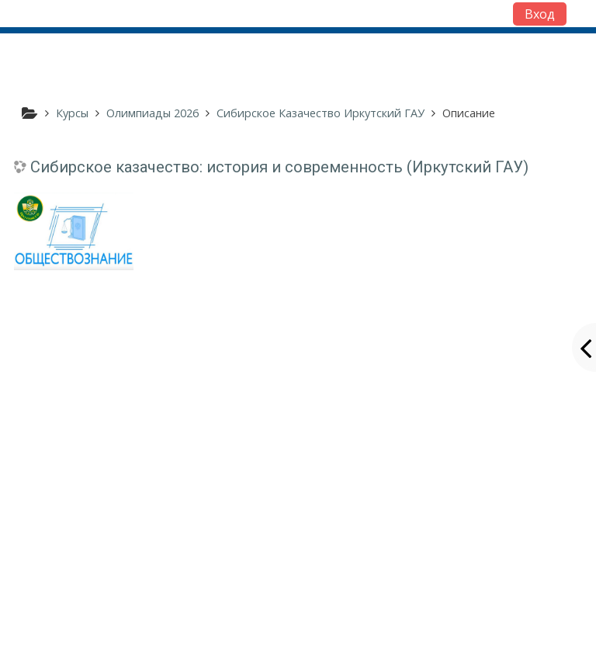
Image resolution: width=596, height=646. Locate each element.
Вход (540, 14)
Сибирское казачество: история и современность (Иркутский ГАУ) (279, 167)
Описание (468, 113)
